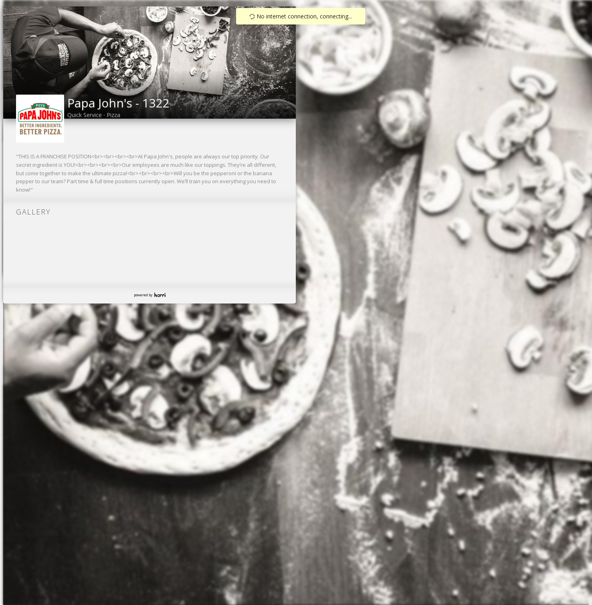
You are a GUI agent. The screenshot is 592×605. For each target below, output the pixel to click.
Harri (160, 295)
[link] (287, 28)
